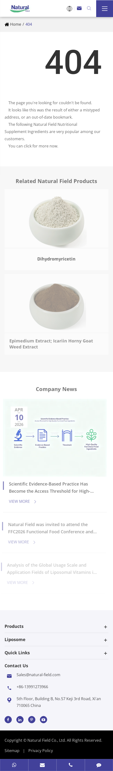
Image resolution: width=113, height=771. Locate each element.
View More (21, 501)
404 (28, 24)
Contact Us (16, 665)
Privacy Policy (40, 750)
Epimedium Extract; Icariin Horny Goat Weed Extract (51, 342)
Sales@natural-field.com (38, 674)
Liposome (15, 639)
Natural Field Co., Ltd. (47, 740)
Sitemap (12, 750)
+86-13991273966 (32, 686)
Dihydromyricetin (56, 257)
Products (14, 626)
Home (15, 24)
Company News (56, 390)
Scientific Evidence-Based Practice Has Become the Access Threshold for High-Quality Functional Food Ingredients (47, 488)
